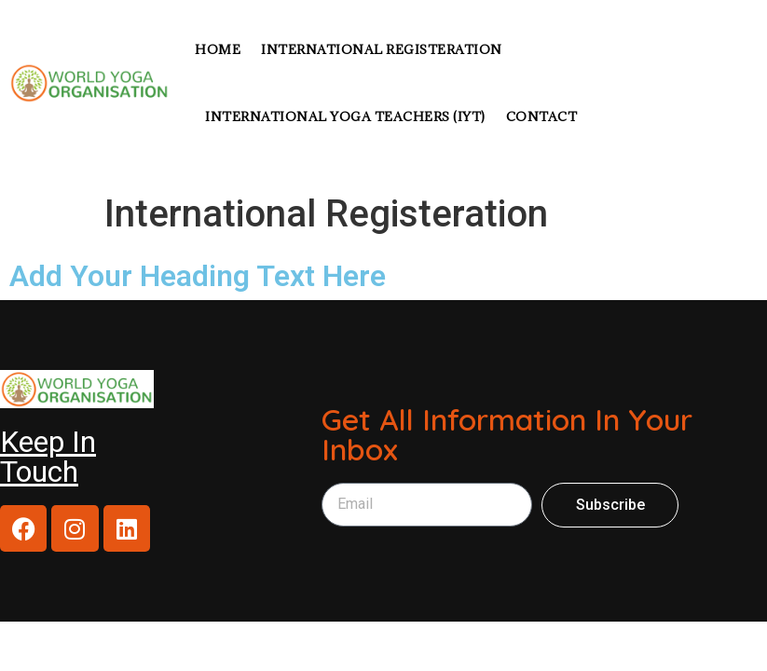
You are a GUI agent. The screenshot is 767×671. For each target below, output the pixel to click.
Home (217, 49)
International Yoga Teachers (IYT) (345, 116)
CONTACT (542, 116)
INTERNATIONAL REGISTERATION (381, 49)
